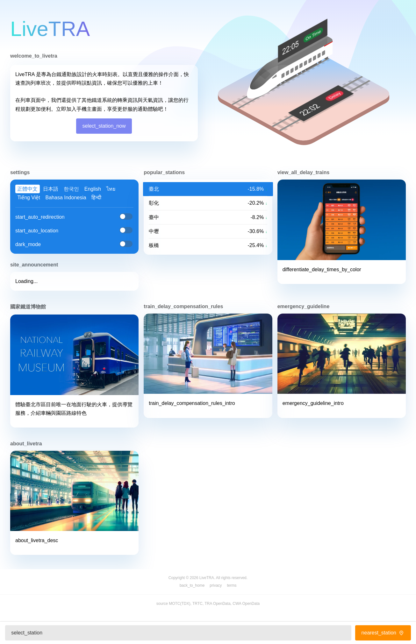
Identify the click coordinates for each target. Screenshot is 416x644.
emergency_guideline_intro (313, 403)
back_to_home (192, 585)
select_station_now (104, 126)
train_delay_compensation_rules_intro (192, 403)
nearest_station (383, 632)
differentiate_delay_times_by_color (322, 269)
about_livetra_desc (36, 540)
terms (231, 585)
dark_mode (28, 244)
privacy (216, 585)
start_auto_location (36, 230)
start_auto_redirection (40, 217)
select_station (26, 632)
